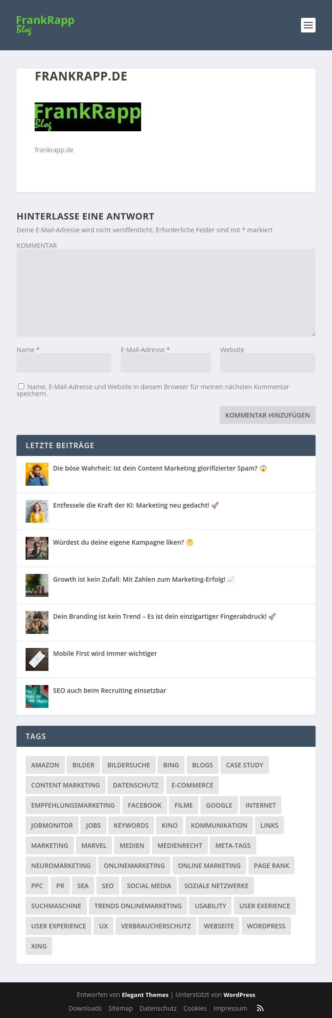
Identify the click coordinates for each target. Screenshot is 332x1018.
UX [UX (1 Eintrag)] (103, 926)
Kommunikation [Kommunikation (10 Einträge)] (219, 825)
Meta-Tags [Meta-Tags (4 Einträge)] (232, 845)
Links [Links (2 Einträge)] (269, 825)
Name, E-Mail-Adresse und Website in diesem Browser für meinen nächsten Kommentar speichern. (152, 390)
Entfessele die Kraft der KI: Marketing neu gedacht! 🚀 (135, 505)
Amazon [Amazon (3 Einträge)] (45, 765)
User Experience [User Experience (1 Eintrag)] (58, 926)
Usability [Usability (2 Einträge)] (210, 905)
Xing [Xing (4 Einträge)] (39, 946)
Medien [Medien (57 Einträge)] (132, 845)
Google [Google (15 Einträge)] (219, 805)
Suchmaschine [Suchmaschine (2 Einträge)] (56, 905)
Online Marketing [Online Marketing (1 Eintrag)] (209, 865)
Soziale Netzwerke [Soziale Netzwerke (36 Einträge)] (216, 885)
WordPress (239, 995)
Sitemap (121, 1008)
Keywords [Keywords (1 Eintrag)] (131, 825)
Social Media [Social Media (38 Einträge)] (149, 885)
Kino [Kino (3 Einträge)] (170, 825)
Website (232, 349)
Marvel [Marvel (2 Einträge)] (93, 845)
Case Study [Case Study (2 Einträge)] (244, 765)
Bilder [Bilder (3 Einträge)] (83, 765)
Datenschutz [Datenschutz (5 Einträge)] (135, 785)
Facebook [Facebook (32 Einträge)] (145, 805)
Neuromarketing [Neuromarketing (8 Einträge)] (60, 865)
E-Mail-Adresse (145, 349)
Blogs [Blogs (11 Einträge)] (202, 765)
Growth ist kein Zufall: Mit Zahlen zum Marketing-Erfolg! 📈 (144, 579)
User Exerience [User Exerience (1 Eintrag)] (264, 905)
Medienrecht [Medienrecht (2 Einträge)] (180, 845)
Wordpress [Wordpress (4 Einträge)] (266, 926)
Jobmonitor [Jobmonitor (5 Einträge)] (52, 825)
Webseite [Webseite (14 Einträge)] (219, 926)
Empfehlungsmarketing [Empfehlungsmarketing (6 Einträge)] (73, 805)
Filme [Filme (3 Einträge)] (183, 805)
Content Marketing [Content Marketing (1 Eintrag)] (65, 785)
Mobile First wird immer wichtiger (105, 653)
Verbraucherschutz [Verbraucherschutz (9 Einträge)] (156, 926)
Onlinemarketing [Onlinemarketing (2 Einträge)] (134, 865)
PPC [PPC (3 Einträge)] (37, 885)
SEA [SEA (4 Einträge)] (83, 885)
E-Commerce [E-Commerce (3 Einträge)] (192, 785)
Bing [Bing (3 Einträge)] (171, 765)
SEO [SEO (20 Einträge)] (108, 885)
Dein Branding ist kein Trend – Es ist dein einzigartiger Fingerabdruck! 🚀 (164, 616)
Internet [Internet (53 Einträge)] (260, 805)
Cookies (195, 1008)
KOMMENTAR (36, 245)
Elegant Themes (145, 995)
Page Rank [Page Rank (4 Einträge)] (272, 865)
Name (28, 349)
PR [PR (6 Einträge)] (60, 885)
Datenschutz (158, 1008)
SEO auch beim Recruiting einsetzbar (109, 690)
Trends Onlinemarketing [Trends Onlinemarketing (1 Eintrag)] (138, 905)
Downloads (85, 1008)
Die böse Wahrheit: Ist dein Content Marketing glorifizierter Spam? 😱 (160, 468)
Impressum (230, 1008)
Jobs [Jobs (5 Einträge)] (93, 825)
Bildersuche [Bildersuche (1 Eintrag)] (128, 765)
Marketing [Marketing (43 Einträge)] (49, 845)
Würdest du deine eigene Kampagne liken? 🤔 (123, 542)
